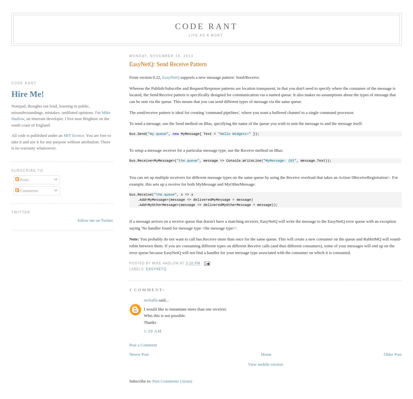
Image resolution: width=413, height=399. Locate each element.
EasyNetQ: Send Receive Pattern (168, 64)
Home (266, 354)
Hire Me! (27, 94)
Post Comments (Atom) (172, 381)
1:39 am (153, 331)
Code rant (206, 26)
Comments (26, 190)
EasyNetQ (170, 77)
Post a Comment (143, 345)
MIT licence (74, 135)
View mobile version (265, 364)
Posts (22, 179)
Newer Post (139, 354)
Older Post (393, 354)
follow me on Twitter (95, 220)
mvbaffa (151, 300)
